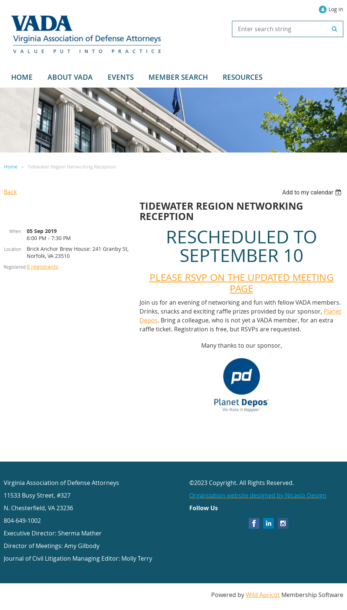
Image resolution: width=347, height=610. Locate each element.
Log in (335, 9)
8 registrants (42, 266)
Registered (15, 267)
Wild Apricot (263, 595)
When (15, 231)
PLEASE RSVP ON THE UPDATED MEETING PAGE (242, 283)
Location (12, 249)
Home (10, 166)
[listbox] (312, 192)
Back (10, 192)
